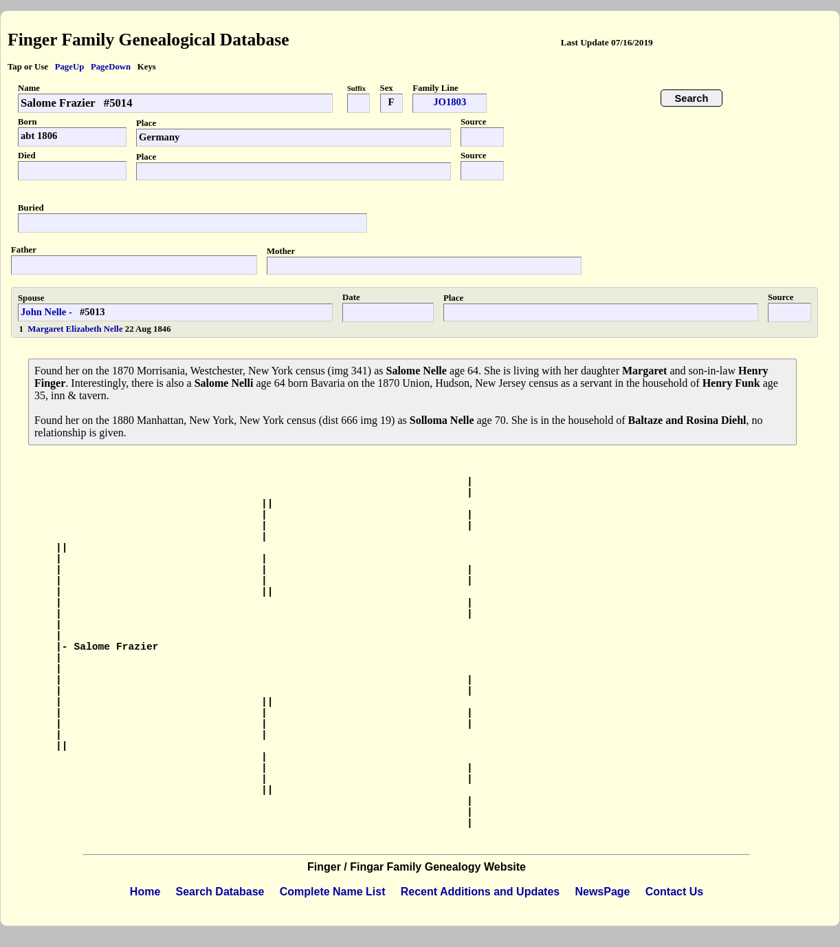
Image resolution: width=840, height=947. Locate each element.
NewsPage (602, 891)
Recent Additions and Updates (480, 891)
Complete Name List (333, 891)
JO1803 (449, 101)
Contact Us (674, 891)
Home (145, 891)
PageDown (111, 67)
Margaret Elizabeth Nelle (76, 329)
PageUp (70, 67)
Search (692, 98)
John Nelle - (46, 311)
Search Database (220, 891)
